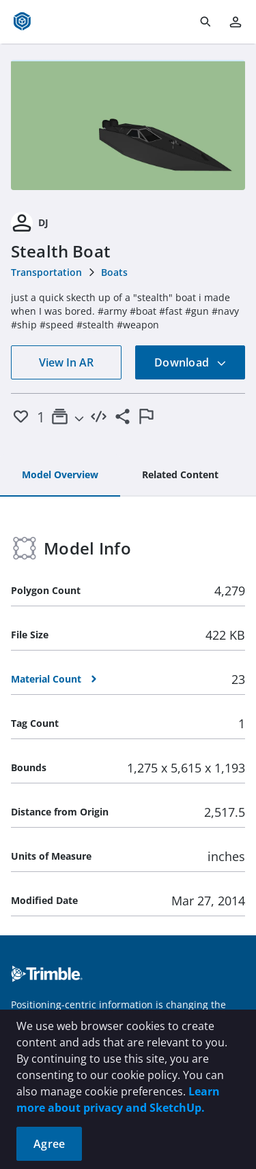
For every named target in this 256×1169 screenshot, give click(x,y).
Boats (114, 272)
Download (190, 362)
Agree (49, 1143)
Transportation (46, 272)
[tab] (60, 475)
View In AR (66, 362)
